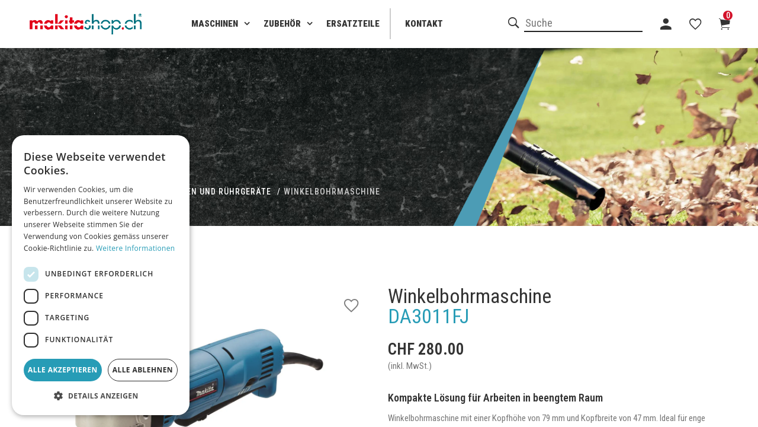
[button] (101, 396)
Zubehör (282, 23)
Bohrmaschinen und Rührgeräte (198, 191)
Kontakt (424, 23)
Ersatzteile (353, 23)
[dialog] (101, 275)
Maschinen (214, 23)
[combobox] (583, 23)
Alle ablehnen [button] (143, 370)
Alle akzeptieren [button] (63, 370)
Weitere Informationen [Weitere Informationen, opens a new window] (135, 248)
